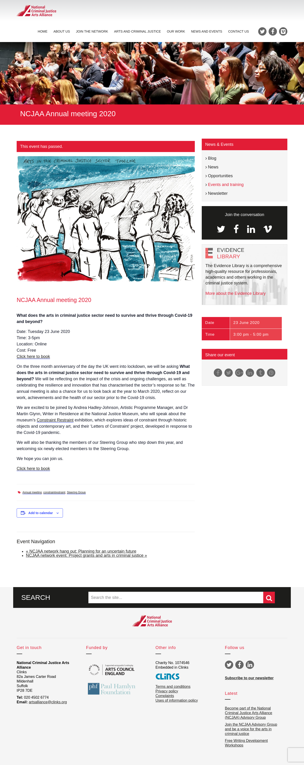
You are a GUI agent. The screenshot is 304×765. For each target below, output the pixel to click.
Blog (212, 158)
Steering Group (76, 492)
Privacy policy (166, 691)
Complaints (164, 696)
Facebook (239, 665)
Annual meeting (32, 492)
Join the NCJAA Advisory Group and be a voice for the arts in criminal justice (251, 729)
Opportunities (220, 176)
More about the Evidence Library (235, 293)
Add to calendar (40, 513)
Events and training (226, 184)
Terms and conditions (172, 687)
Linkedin (250, 665)
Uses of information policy (176, 700)
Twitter (229, 665)
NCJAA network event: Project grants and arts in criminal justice (86, 555)
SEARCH (35, 597)
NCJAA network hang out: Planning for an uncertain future (81, 551)
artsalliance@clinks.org (48, 702)
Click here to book (33, 356)
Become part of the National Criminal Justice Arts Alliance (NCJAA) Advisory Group (248, 712)
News (213, 167)
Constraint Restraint (55, 420)
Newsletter (218, 193)
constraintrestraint (54, 492)
